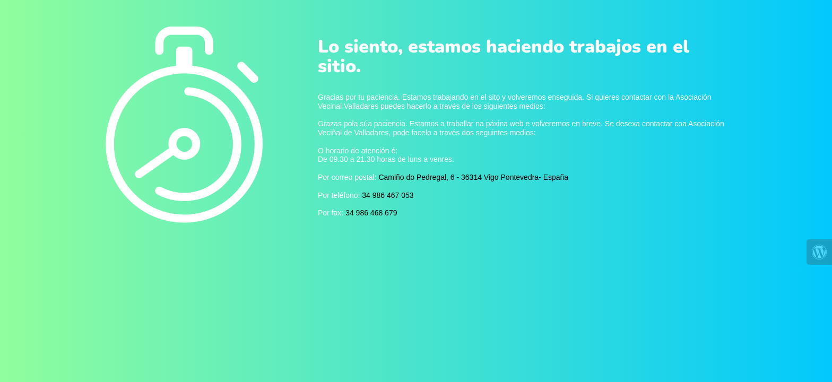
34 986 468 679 (371, 213)
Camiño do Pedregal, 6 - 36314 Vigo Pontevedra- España (473, 177)
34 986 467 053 (387, 195)
